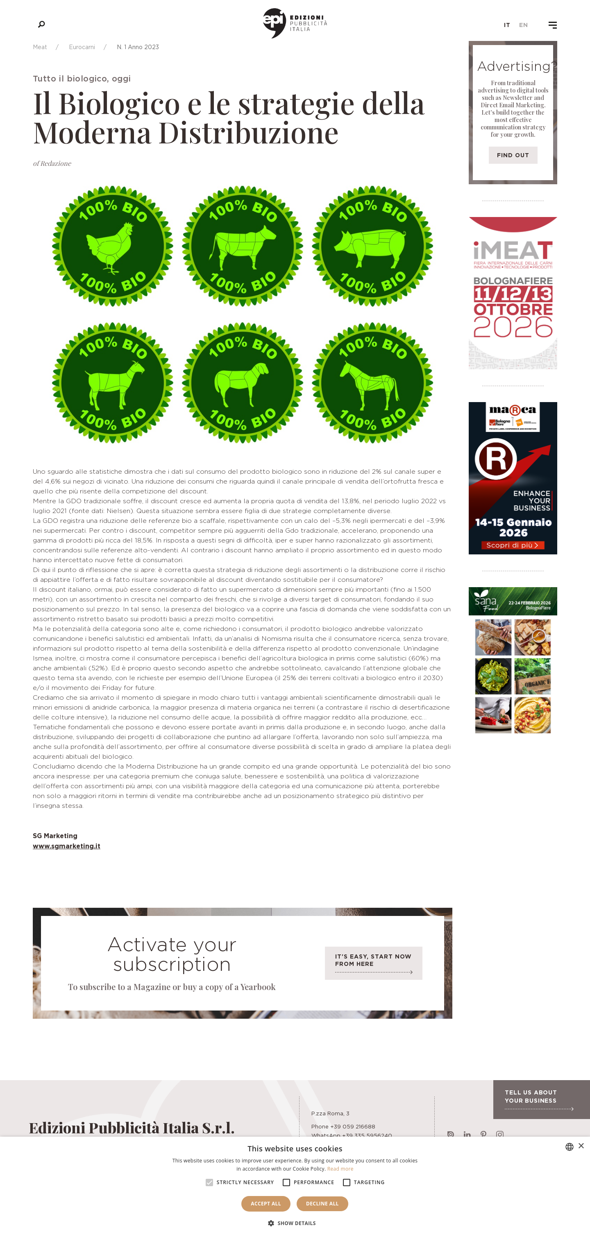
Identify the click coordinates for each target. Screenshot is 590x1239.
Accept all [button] (266, 1203)
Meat (40, 47)
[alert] (295, 1188)
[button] (295, 1223)
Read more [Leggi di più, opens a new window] (340, 1168)
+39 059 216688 (352, 1126)
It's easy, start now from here (373, 965)
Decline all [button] (322, 1203)
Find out (513, 155)
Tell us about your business (539, 1099)
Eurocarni (82, 47)
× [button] (581, 1146)
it (507, 25)
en (523, 25)
